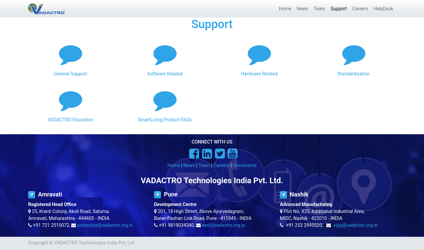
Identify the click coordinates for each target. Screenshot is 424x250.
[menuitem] (285, 9)
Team (204, 165)
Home (174, 165)
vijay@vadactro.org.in (355, 225)
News (189, 165)
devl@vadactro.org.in (223, 225)
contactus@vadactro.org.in (105, 225)
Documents (244, 165)
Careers (221, 165)
